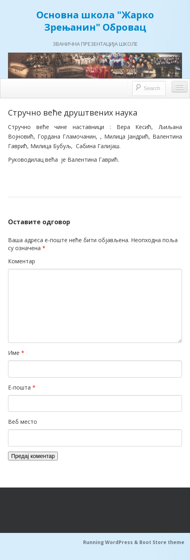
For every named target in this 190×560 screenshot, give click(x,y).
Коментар (21, 261)
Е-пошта (22, 387)
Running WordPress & (111, 542)
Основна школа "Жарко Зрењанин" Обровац (95, 20)
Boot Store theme (161, 542)
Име (16, 352)
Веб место (22, 421)
